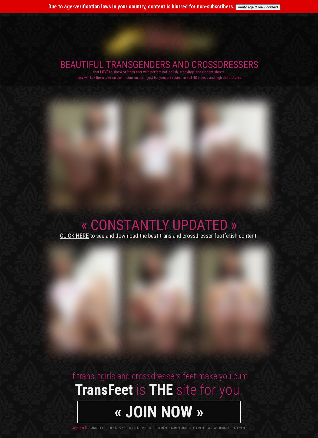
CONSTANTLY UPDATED (159, 227)
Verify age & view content (258, 7)
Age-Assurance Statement (227, 428)
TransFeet (96, 428)
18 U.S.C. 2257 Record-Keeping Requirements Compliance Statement (156, 428)
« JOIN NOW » (159, 411)
